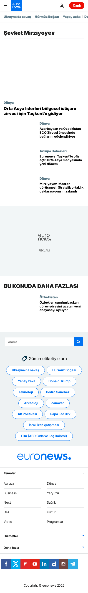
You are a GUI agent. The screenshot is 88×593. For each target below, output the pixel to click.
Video (8, 522)
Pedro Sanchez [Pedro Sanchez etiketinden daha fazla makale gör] (58, 392)
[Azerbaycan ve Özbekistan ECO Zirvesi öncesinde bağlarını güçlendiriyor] (62, 135)
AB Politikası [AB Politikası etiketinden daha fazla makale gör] (27, 414)
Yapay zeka (71, 17)
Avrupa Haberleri (53, 151)
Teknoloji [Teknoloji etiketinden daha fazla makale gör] (26, 392)
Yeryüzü (53, 493)
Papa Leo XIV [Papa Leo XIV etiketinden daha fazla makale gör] (60, 414)
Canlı (77, 5)
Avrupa (9, 483)
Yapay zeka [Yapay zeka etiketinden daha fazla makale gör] (26, 381)
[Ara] (44, 341)
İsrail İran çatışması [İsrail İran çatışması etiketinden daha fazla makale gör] (44, 425)
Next (7, 502)
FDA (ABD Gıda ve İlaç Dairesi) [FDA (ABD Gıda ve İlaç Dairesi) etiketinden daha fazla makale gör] (44, 436)
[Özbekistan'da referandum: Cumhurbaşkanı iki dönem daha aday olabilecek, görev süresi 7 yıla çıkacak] (62, 309)
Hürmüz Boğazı (47, 17)
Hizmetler (11, 536)
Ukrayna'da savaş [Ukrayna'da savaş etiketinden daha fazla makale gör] (25, 370)
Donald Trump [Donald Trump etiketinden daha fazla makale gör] (59, 381)
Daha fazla (11, 548)
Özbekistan (49, 297)
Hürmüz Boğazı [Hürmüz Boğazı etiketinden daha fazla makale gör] (64, 370)
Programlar (55, 522)
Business (10, 493)
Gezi (7, 512)
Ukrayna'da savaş (17, 17)
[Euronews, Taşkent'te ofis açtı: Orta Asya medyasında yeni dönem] (62, 163)
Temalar (10, 473)
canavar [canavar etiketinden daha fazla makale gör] (57, 403)
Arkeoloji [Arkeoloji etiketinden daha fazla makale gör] (31, 403)
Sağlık (51, 502)
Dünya (9, 102)
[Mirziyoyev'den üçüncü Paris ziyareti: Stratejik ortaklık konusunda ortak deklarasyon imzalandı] (62, 190)
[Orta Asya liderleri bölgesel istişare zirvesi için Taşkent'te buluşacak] (44, 111)
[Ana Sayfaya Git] (16, 5)
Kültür (51, 512)
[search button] (78, 341)
